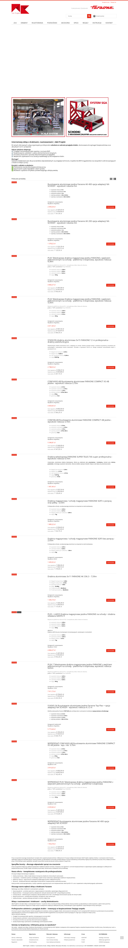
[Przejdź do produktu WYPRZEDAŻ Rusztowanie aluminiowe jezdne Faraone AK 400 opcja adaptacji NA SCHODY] (29, 822)
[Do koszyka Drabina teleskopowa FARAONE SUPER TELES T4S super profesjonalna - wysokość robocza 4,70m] (110, 487)
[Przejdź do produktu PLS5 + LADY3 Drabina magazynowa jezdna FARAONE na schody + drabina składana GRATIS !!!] (29, 614)
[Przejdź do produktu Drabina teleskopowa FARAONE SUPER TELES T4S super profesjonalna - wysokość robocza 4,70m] (29, 457)
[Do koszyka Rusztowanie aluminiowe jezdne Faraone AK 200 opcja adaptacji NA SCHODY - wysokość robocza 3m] (110, 244)
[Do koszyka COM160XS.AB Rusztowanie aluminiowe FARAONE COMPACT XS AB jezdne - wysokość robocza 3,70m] (110, 406)
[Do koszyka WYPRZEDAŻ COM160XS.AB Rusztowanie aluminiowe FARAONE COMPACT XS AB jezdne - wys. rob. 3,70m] (110, 768)
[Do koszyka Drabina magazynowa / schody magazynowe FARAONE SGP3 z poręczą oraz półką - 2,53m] (110, 524)
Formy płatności (50, 937)
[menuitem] (15, 22)
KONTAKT (84, 937)
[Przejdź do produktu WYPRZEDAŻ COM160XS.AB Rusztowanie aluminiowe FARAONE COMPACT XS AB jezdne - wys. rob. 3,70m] (29, 744)
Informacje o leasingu (69, 937)
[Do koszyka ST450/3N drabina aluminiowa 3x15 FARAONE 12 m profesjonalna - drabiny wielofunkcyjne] (110, 367)
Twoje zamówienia (34, 937)
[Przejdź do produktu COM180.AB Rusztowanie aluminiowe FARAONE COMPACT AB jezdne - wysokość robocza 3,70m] (29, 420)
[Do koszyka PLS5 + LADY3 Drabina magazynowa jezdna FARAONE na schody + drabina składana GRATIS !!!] (110, 650)
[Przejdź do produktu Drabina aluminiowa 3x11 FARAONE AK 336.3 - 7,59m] (29, 577)
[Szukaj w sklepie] (77, 16)
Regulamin (14, 942)
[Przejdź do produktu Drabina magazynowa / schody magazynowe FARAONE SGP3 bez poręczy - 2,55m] (29, 539)
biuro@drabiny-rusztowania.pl (75, 945)
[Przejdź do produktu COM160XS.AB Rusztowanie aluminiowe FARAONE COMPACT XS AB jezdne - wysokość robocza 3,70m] (29, 382)
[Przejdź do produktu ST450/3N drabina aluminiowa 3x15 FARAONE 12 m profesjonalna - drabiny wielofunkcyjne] (29, 340)
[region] (64, 60)
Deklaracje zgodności (104, 940)
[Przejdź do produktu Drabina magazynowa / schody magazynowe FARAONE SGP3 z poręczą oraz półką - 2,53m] (29, 501)
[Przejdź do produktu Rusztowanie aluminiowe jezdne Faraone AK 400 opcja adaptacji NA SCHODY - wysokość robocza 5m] (29, 184)
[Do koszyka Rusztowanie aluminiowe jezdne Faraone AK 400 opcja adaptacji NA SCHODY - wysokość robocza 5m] (110, 207)
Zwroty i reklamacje (17, 937)
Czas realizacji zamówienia (53, 942)
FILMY (83, 942)
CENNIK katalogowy (104, 942)
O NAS (83, 940)
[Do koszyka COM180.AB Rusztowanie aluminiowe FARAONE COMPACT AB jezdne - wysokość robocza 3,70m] (110, 443)
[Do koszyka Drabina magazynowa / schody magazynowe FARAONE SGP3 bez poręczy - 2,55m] (110, 562)
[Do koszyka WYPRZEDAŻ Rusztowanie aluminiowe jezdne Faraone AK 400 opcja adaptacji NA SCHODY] (110, 844)
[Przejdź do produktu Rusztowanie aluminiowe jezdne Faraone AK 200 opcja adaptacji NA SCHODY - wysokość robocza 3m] (29, 221)
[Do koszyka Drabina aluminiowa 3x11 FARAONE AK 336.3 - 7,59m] (110, 600)
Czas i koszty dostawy (52, 940)
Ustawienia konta (33, 940)
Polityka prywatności (69, 940)
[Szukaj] (89, 16)
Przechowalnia (33, 942)
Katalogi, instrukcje (104, 937)
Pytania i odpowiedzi (17, 940)
